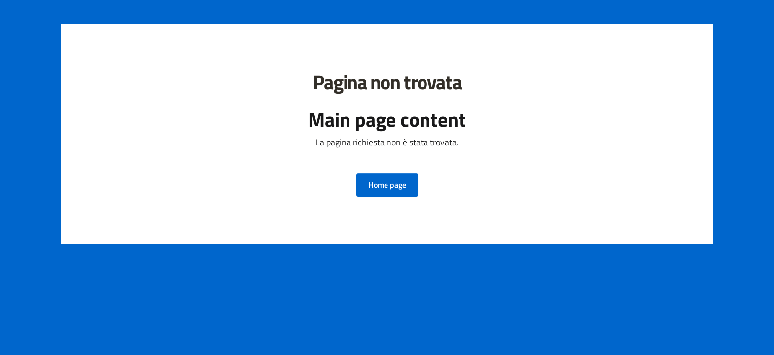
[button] (387, 185)
